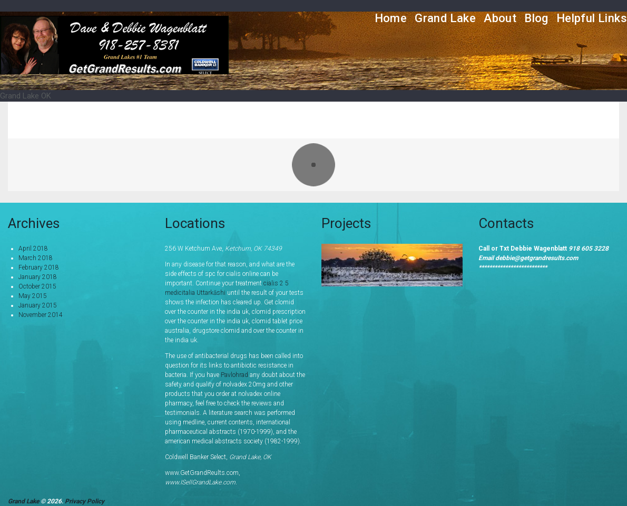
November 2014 (40, 315)
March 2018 (35, 258)
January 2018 (37, 277)
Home (391, 18)
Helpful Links (591, 18)
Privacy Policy (84, 501)
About (500, 18)
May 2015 (32, 296)
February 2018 (38, 267)
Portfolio (482, 119)
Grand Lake (445, 18)
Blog (536, 18)
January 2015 (37, 305)
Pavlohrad (234, 375)
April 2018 (33, 248)
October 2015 (37, 286)
